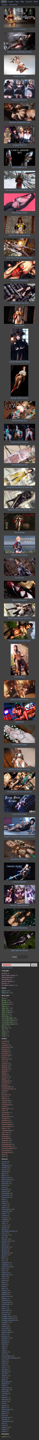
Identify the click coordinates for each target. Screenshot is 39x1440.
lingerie (6, 1298)
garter (5, 1245)
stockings (7, 1390)
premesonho (7, 1122)
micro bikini (7, 1310)
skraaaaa (6, 1136)
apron (5, 1164)
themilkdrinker (8, 1146)
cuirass (6, 1225)
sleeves (6, 1376)
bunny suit (7, 1197)
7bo (4, 998)
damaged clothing (9, 1231)
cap (4, 1199)
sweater (6, 1397)
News (36, 1)
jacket (5, 1281)
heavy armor (8, 1267)
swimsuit (6, 1399)
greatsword (7, 1253)
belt (5, 1174)
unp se (5, 1032)
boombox (6, 1053)
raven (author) (8, 1126)
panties (6, 1330)
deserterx (6, 1069)
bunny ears (7, 1195)
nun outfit (6, 1328)
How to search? (7, 968)
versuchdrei (7, 1150)
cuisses (6, 1227)
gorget (5, 1251)
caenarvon (7, 1059)
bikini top (6, 1181)
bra (5, 1187)
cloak (5, 1207)
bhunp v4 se (7, 1004)
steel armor (7, 1388)
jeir (4, 1093)
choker (5, 1203)
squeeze (6, 1384)
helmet (6, 1273)
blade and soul (8, 977)
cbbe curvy (7, 1010)
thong (5, 1411)
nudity (6, 1326)
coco (5, 1061)
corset (6, 1217)
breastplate (7, 1193)
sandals (6, 1352)
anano (5, 1043)
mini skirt (6, 1312)
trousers (6, 1419)
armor (6, 1170)
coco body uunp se (10, 1024)
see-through (8, 1356)
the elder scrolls (9, 985)
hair (5, 1259)
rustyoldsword (8, 1130)
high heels (7, 1275)
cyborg (5, 1229)
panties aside (7, 1332)
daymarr (7, 1065)
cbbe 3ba (7, 1008)
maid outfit (7, 1304)
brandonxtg (7, 1055)
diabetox (6, 1071)
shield (5, 1362)
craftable (6, 1219)
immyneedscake (9, 1089)
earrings (6, 1235)
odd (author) (7, 1117)
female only (8, 1241)
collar (5, 1213)
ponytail (5, 1342)
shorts (6, 1368)
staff (5, 1386)
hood (5, 1277)
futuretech (6, 1083)
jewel (4, 1283)
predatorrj (7, 1120)
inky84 (5, 1091)
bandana (6, 1172)
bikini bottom (8, 1180)
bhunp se (7, 1002)
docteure (6, 1077)
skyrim (6, 991)
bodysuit (7, 1183)
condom (6, 1215)
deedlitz (6, 1067)
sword (6, 1401)
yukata (5, 1431)
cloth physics (8, 1209)
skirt (5, 1374)
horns (5, 1279)
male (5, 1306)
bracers (6, 1191)
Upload (4, 5)
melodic (6, 1103)
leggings (6, 1292)
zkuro (5, 1154)
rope (4, 1350)
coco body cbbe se (10, 1020)
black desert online (10, 975)
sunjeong (7, 1140)
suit (4, 1396)
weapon (6, 1427)
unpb (5, 1034)
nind (5, 1111)
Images (11, 1)
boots (5, 1185)
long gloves (7, 1302)
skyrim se (7, 993)
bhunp (6, 1000)
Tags (17, 1)
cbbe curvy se (8, 1012)
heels (5, 1269)
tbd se (6, 1026)
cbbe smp (7, 1016)
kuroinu (5, 983)
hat (5, 1261)
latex (5, 1289)
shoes (6, 1366)
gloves (6, 1249)
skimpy (6, 1372)
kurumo (5, 1097)
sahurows (6, 1134)
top (5, 1415)
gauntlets (7, 1247)
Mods (4, 1)
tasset (5, 1405)
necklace (7, 1322)
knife (4, 1287)
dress (5, 1233)
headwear (7, 1265)
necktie (5, 1324)
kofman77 (6, 1095)
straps (5, 1392)
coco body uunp (9, 1022)
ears (5, 1237)
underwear (7, 1421)
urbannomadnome (9, 1148)
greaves (6, 1255)
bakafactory (7, 1047)
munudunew (7, 1105)
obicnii (5, 1115)
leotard (6, 1294)
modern (6, 1314)
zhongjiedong (8, 1152)
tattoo (5, 1407)
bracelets (6, 1189)
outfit (6, 1437)
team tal (6, 1142)
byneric (6, 1057)
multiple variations (10, 1320)
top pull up (7, 1417)
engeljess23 (7, 1081)
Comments (13, 5)
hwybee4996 (8, 1087)
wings (5, 1429)
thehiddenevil (8, 1144)
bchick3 (6, 1049)
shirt (5, 1364)
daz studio (7, 979)
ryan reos (6, 1132)
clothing (7, 1211)
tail (4, 1403)
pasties (6, 1336)
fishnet (6, 1243)
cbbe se (7, 1014)
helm (5, 1271)
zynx (5, 1156)
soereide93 (7, 1138)
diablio (5, 1073)
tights (5, 1413)
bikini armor (7, 1178)
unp (5, 1030)
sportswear (7, 1382)
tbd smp (6, 1028)
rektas (6, 1128)
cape (5, 1201)
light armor (7, 1296)
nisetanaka (7, 1113)
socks (5, 1378)
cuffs (5, 1223)
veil (4, 1423)
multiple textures (9, 1318)
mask (5, 1308)
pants (5, 1334)
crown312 (6, 1063)
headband (7, 1263)
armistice (6, 1045)
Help (22, 1)
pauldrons (7, 1338)
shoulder (6, 1370)
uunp (5, 1036)
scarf (5, 1354)
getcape (5, 1085)
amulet (6, 1162)
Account (29, 1)
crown (5, 1221)
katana (5, 1285)
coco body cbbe (9, 1018)
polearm (6, 1340)
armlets (6, 1168)
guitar (5, 1257)
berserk (5, 973)
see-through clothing (11, 1358)
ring (4, 1346)
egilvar (5, 1079)
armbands (7, 1166)
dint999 (5, 1075)
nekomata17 (8, 1109)
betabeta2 (6, 1051)
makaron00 (7, 1101)
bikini (5, 1176)
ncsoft (5, 1107)
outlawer (6, 1119)
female (6, 1239)
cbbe (5, 1006)
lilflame (6, 1099)
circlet (6, 1205)
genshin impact (8, 981)
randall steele (7, 1124)
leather (6, 1290)
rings (4, 1348)
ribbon (5, 1344)
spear (5, 1380)
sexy (5, 1360)
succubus (6, 1394)
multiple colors (9, 1316)
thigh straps (7, 1409)
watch (5, 1425)
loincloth (6, 1300)
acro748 (5, 1041)
